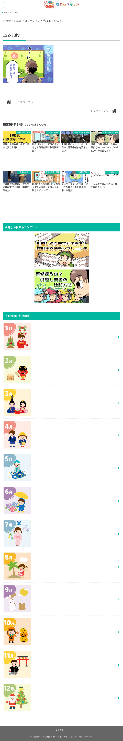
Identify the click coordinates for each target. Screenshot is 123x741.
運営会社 (62, 730)
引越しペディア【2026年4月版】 (60, 737)
